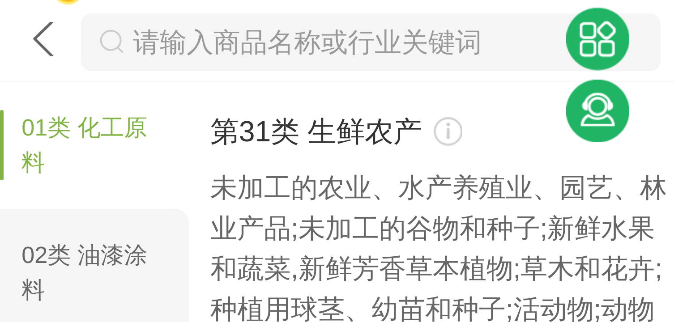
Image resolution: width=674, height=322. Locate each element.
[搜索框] (388, 42)
